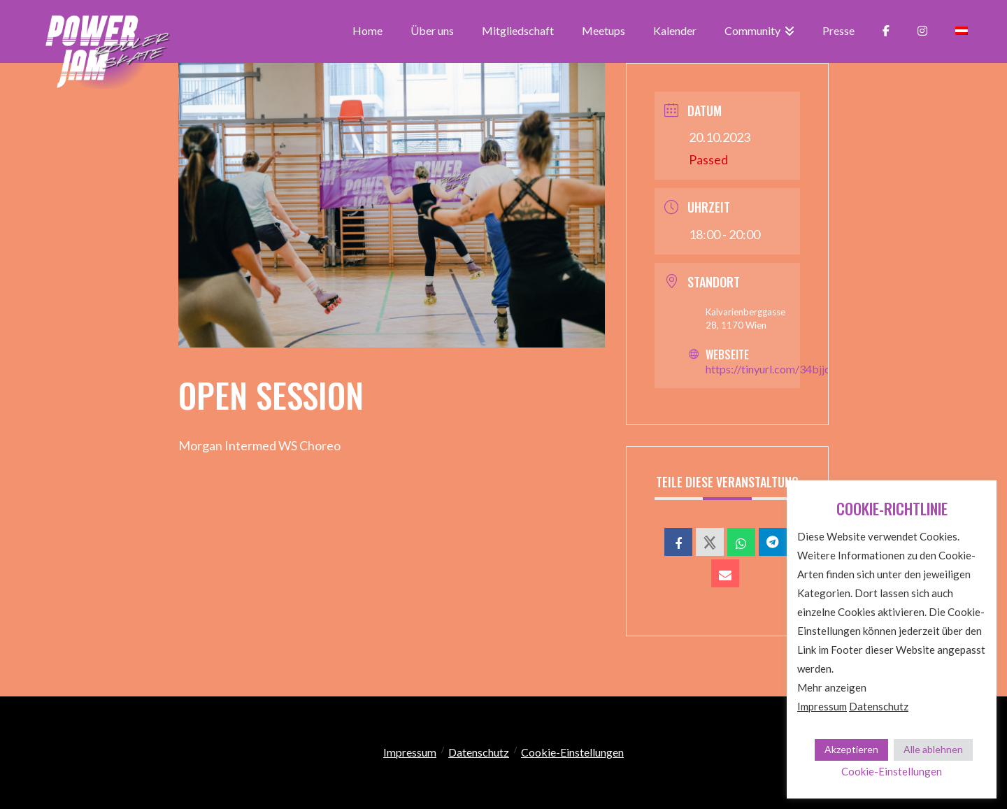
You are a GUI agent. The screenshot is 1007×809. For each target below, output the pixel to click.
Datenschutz (478, 752)
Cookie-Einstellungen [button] (572, 752)
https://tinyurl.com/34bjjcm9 (775, 368)
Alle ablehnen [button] (933, 749)
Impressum (409, 752)
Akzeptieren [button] (851, 749)
